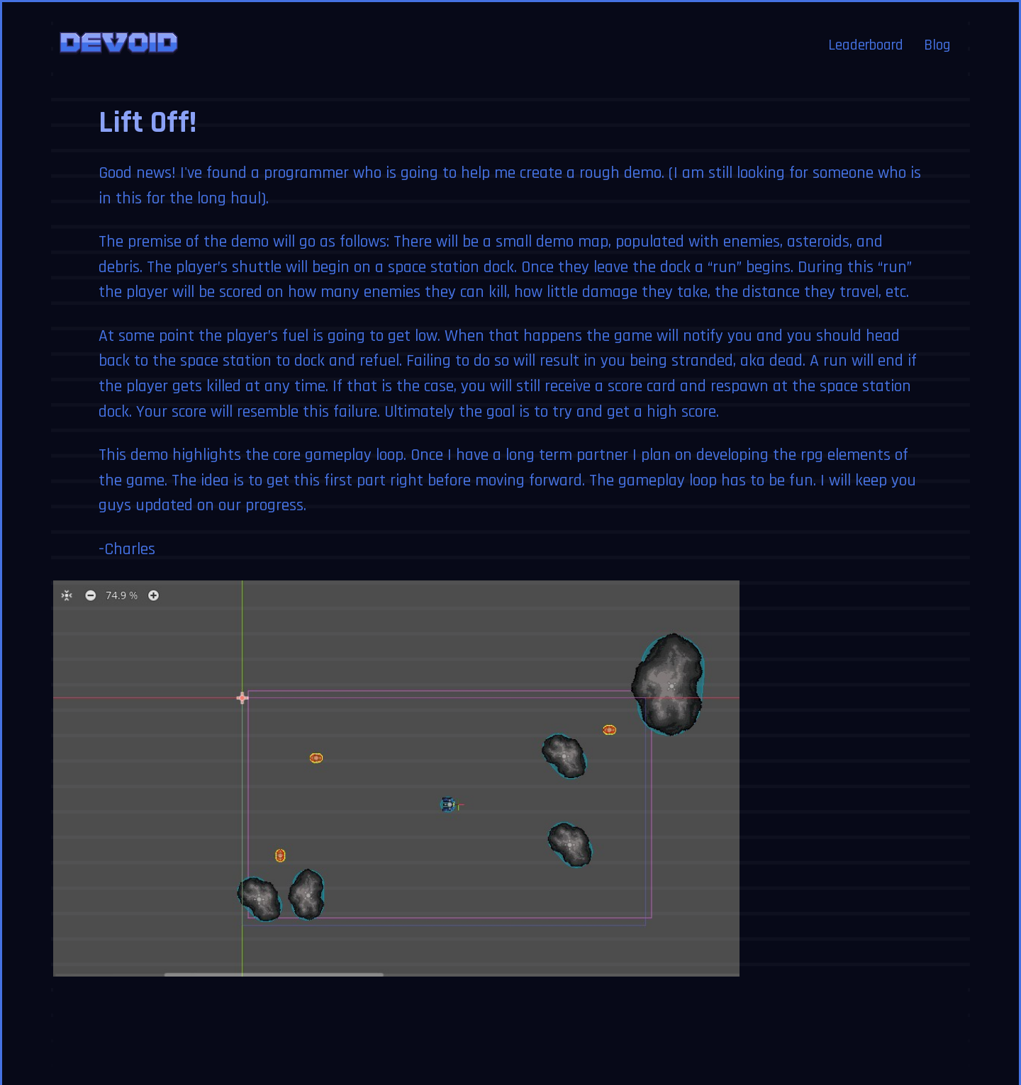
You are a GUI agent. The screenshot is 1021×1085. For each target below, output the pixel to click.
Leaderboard (865, 28)
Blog (937, 28)
